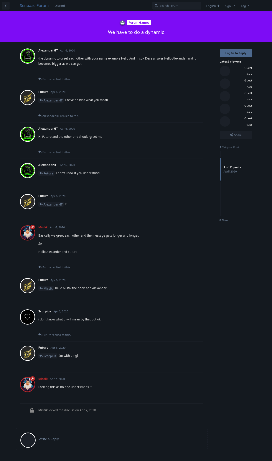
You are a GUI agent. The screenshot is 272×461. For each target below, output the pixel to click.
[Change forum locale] (212, 6)
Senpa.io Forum (34, 5)
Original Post (229, 147)
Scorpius (50, 356)
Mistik (48, 288)
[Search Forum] (176, 6)
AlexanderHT (53, 100)
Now (223, 220)
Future (48, 173)
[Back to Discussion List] (6, 6)
